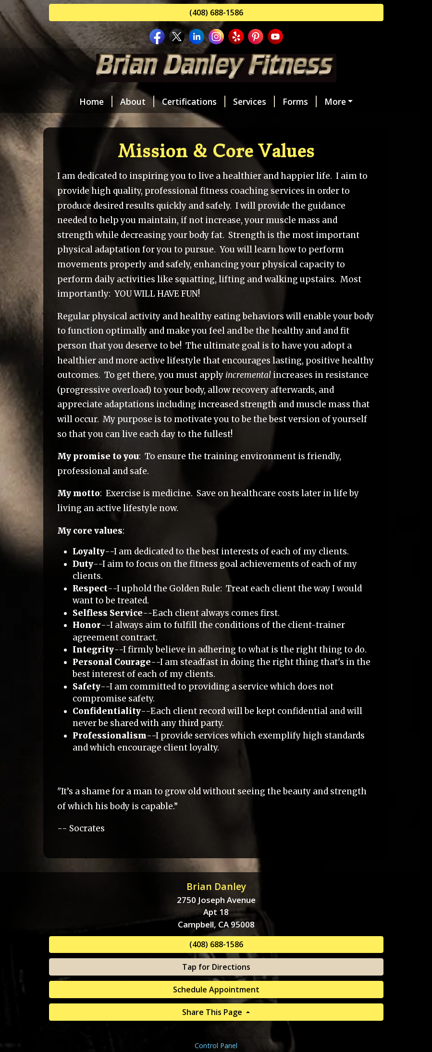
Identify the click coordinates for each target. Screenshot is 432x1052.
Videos (75, 142)
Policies (355, 142)
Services (231, 101)
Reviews (126, 121)
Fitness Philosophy (303, 121)
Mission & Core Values (204, 121)
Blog (66, 162)
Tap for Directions (216, 1028)
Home (73, 101)
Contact (77, 121)
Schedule (324, 101)
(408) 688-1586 (216, 12)
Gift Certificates (137, 142)
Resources (264, 142)
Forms (277, 101)
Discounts (207, 142)
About (115, 101)
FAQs (312, 142)
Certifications (171, 101)
